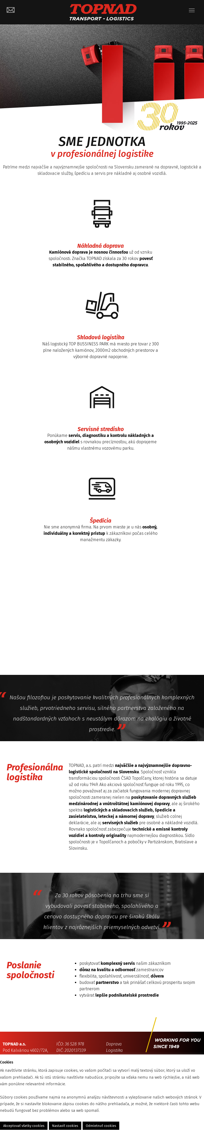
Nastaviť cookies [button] (65, 1126)
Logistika (114, 1050)
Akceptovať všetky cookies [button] (23, 1126)
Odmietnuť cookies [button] (101, 1126)
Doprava (114, 1044)
